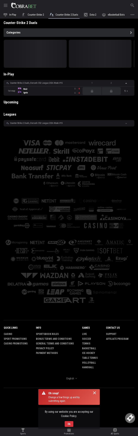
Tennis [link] (86, 343)
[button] (69, 83)
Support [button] (111, 334)
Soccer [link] (86, 338)
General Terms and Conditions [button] (55, 343)
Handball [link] (88, 367)
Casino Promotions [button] (16, 343)
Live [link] (84, 334)
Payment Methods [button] (47, 353)
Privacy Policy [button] (45, 348)
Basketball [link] (89, 348)
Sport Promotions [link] (15, 338)
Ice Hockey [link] (88, 353)
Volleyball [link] (89, 362)
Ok (69, 424)
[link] (23, 5)
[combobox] (69, 378)
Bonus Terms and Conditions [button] (54, 338)
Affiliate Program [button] (117, 338)
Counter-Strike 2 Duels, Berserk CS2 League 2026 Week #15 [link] (36, 83)
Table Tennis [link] (90, 357)
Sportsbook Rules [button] (47, 334)
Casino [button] (8, 334)
